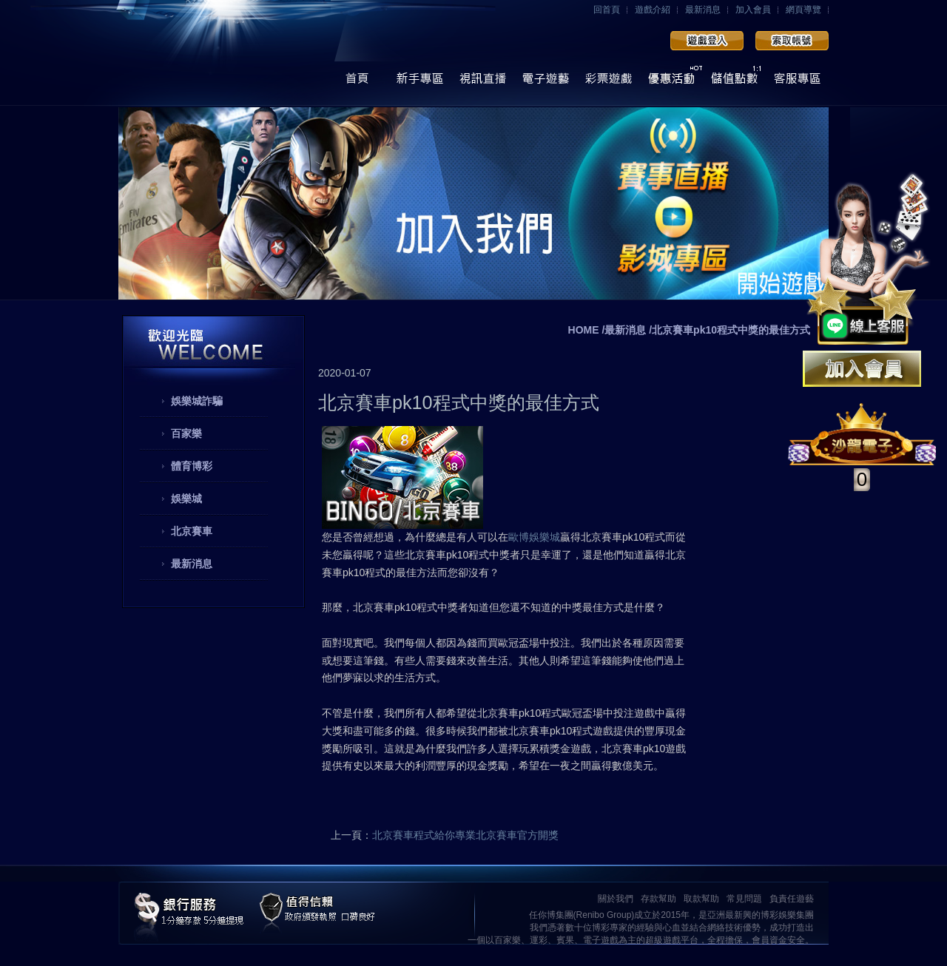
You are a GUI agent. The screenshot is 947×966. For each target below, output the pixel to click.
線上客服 (797, 82)
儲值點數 (734, 82)
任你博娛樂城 (227, 53)
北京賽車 (191, 531)
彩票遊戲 (608, 82)
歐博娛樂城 (534, 537)
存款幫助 (658, 899)
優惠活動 (671, 82)
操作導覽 (419, 82)
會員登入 (707, 41)
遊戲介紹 (652, 9)
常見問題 (744, 899)
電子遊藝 (545, 82)
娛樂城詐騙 (197, 401)
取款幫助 (701, 899)
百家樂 (186, 433)
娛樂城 (186, 498)
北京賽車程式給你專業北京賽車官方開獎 (465, 835)
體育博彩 (191, 466)
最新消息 (703, 9)
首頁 (357, 82)
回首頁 (606, 9)
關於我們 (615, 899)
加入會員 (753, 9)
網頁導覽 (803, 9)
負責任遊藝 (791, 899)
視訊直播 (482, 82)
